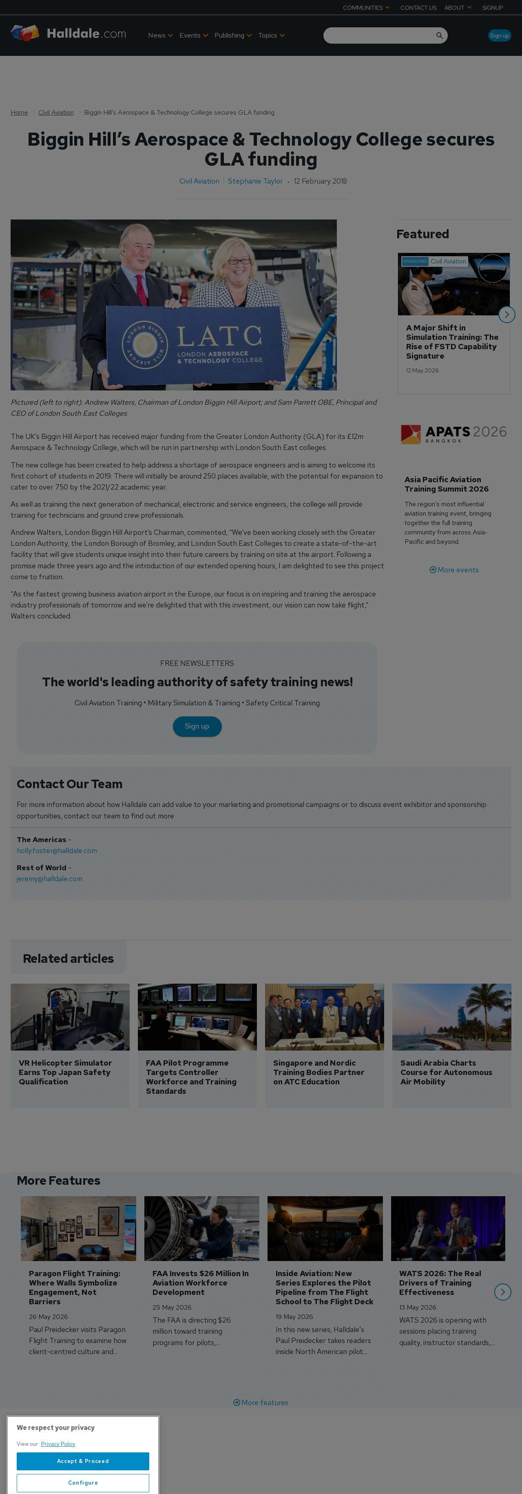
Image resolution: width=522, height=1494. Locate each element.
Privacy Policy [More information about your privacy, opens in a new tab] (58, 1470)
